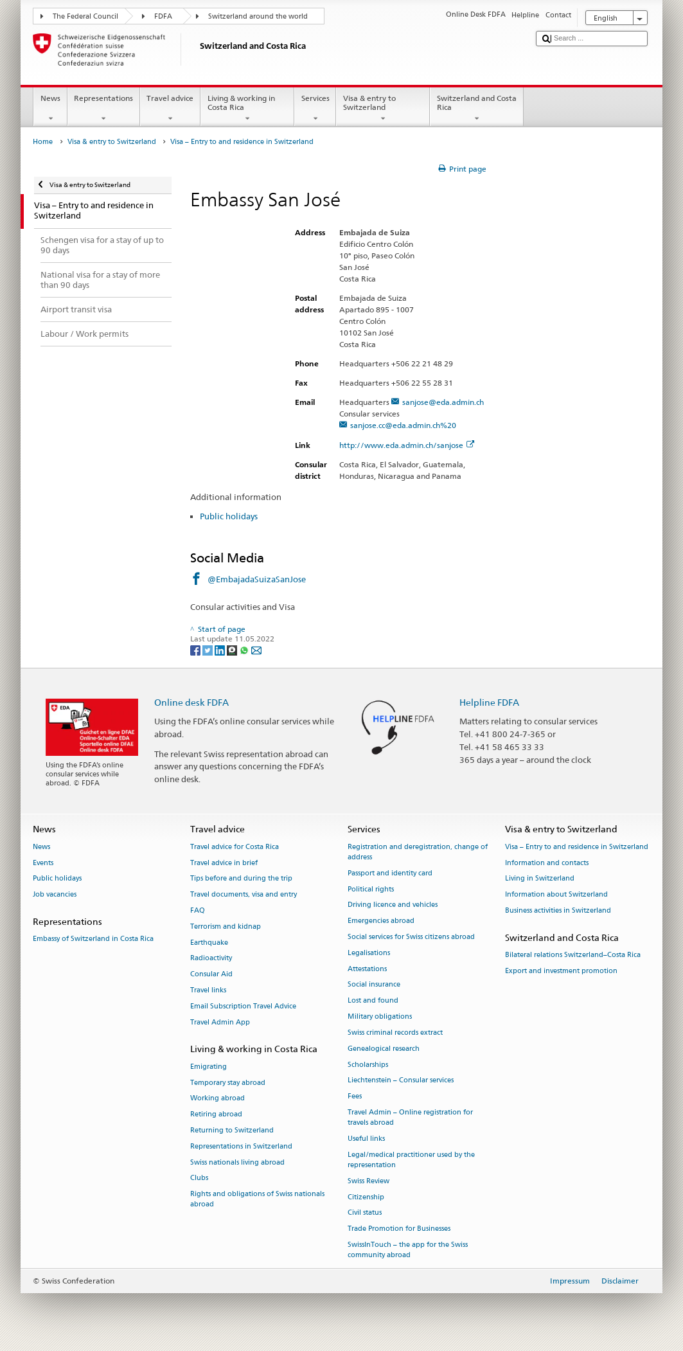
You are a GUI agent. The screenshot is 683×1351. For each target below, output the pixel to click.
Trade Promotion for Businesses (399, 1229)
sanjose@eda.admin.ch (443, 402)
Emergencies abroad (381, 921)
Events (43, 863)
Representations (103, 108)
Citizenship (366, 1197)
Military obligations (380, 1016)
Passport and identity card (390, 873)
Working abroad (217, 1099)
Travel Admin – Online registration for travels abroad (410, 1117)
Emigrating (208, 1066)
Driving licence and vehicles (393, 905)
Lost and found (373, 1001)
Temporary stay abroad (227, 1082)
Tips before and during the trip (241, 879)
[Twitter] (208, 649)
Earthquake (209, 942)
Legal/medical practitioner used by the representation (411, 1159)
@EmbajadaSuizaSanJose (257, 579)
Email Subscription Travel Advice (243, 1006)
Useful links (366, 1138)
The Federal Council (85, 16)
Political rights (371, 889)
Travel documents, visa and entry (243, 895)
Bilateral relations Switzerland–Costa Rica (573, 955)
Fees (355, 1097)
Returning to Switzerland (232, 1130)
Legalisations (369, 953)
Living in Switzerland (539, 879)
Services (315, 108)
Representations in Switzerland (241, 1146)
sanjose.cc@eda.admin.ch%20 (403, 425)
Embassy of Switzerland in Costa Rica (93, 939)
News (50, 108)
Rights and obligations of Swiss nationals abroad (257, 1199)
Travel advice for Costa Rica (234, 847)
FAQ (197, 910)
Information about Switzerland (556, 895)
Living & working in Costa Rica (247, 108)
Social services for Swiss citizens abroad (411, 937)
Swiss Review (368, 1181)
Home (43, 142)
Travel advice (170, 108)
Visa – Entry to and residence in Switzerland (576, 847)
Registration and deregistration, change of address (418, 852)
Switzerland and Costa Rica (476, 108)
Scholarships (368, 1064)
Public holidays (229, 516)
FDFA (163, 16)
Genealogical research (384, 1048)
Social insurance (374, 985)
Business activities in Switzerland (558, 910)
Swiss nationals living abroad (237, 1162)
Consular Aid (211, 975)
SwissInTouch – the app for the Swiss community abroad (408, 1249)
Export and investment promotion (561, 971)
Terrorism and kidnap (225, 926)
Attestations (367, 969)
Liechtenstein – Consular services (401, 1081)
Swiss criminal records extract (395, 1032)
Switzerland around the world (258, 16)
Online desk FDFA (191, 702)
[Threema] (233, 649)
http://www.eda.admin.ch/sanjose (406, 445)
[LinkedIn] (221, 649)
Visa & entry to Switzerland (383, 108)
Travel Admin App (220, 1022)
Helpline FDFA (489, 702)
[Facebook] (196, 649)
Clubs (199, 1178)
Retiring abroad (216, 1115)
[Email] (256, 649)
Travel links (208, 990)
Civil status (365, 1213)
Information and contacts (547, 863)
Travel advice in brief (224, 863)
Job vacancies (54, 895)
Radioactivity (211, 958)
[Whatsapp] (245, 649)
